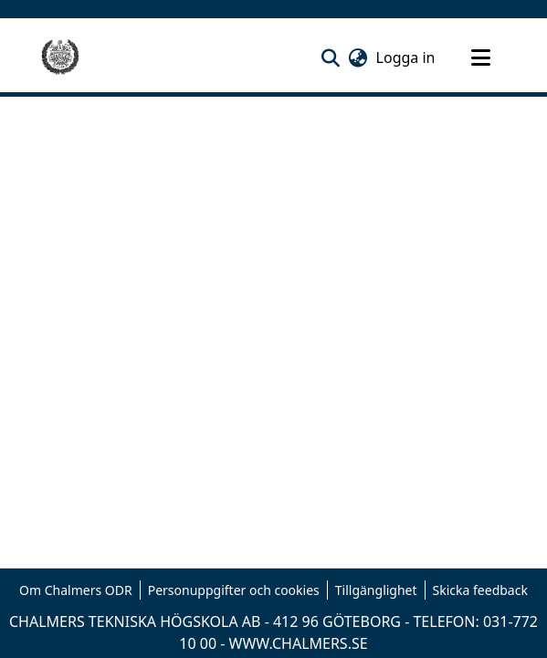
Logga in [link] (406, 57)
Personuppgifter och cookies (234, 590)
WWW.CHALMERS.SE (298, 643)
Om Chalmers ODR (75, 590)
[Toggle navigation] (481, 57)
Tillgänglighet (376, 590)
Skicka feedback (480, 590)
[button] (331, 57)
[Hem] (60, 57)
